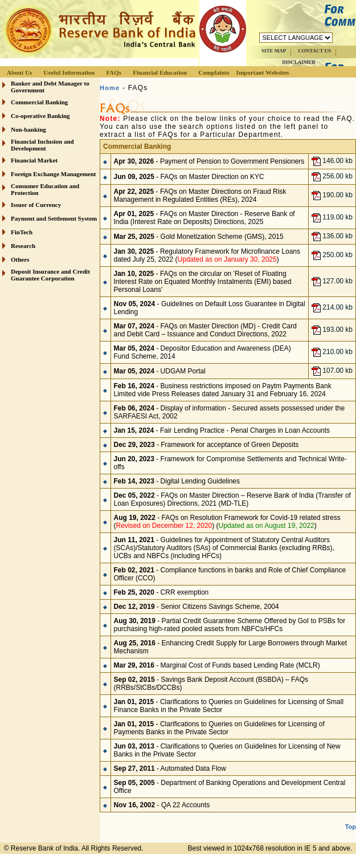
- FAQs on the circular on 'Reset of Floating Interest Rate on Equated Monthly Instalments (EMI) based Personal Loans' (203, 282)
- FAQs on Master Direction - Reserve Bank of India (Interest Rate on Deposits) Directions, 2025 (204, 218)
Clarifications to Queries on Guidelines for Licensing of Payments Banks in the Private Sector (219, 728)
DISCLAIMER (299, 62)
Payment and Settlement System (54, 218)
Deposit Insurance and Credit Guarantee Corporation (50, 275)
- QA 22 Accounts (162, 805)
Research (23, 245)
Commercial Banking (39, 102)
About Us (19, 72)
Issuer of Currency (36, 204)
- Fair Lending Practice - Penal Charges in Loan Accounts (222, 430)
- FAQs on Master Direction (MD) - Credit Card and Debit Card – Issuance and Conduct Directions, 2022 (205, 330)
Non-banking (28, 129)
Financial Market (34, 160)
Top (350, 826)
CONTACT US (314, 51)
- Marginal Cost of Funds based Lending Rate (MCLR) (217, 665)
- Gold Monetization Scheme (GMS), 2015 (199, 237)
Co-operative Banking (40, 115)
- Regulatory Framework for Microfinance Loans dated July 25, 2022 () (207, 255)
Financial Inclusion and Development (42, 145)
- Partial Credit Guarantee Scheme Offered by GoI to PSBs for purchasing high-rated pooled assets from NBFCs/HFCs (230, 625)
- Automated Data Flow (170, 768)
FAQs (113, 72)
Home (110, 87)
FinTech (21, 232)
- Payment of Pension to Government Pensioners (209, 161)
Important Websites (262, 72)
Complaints (213, 72)
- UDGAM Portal (160, 371)
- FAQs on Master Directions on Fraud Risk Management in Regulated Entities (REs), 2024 (200, 196)
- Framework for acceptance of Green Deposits (206, 445)
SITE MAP (273, 51)
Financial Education (160, 72)
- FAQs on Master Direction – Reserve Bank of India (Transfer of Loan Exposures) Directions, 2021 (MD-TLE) (232, 499)
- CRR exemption (161, 592)
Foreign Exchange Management (53, 173)
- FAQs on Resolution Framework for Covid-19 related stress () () (227, 522)
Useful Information (69, 72)
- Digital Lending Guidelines (177, 481)
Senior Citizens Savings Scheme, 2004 (220, 607)
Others (20, 259)
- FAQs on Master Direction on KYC (189, 177)
